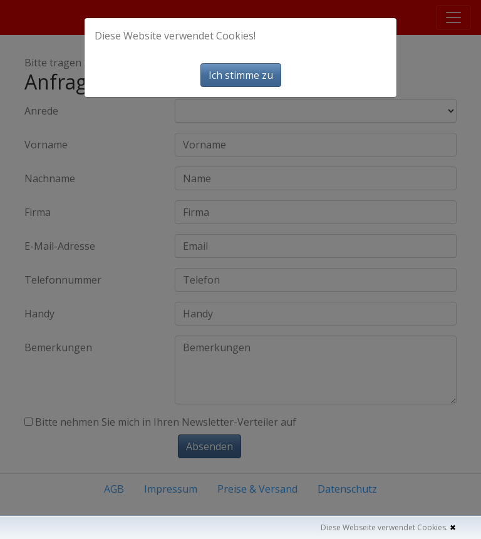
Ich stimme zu (241, 75)
